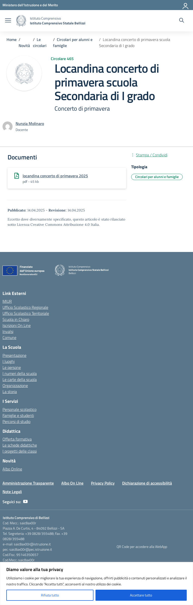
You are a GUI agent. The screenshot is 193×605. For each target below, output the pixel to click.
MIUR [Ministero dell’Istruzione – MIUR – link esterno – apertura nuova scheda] (7, 301)
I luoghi (9, 361)
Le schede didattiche (20, 445)
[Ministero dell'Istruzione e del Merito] (30, 5)
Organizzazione (15, 385)
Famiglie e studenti (18, 415)
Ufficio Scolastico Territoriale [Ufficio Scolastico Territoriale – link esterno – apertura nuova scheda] (26, 313)
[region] (96, 583)
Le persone (12, 367)
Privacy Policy (103, 483)
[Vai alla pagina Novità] (24, 45)
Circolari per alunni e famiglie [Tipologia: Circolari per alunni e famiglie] (157, 176)
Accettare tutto (141, 595)
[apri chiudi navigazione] (8, 21)
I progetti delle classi (20, 451)
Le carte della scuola (20, 379)
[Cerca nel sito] (181, 21)
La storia (10, 391)
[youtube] (25, 501)
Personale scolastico (19, 409)
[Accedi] (185, 5)
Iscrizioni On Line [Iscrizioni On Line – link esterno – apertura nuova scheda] (17, 325)
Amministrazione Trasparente (28, 483)
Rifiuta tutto (50, 595)
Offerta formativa (17, 439)
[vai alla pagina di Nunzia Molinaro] (30, 123)
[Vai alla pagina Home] (12, 39)
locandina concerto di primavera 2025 (55, 176)
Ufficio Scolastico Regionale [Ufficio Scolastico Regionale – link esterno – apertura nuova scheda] (25, 307)
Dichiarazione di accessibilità (147, 483)
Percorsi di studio (16, 421)
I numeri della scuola (20, 373)
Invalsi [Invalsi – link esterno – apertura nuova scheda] (8, 331)
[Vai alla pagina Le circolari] (39, 42)
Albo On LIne (72, 483)
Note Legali (12, 492)
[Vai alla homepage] (21, 20)
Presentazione (14, 355)
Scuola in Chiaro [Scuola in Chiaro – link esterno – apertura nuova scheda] (16, 319)
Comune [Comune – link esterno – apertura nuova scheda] (9, 337)
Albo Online (12, 469)
